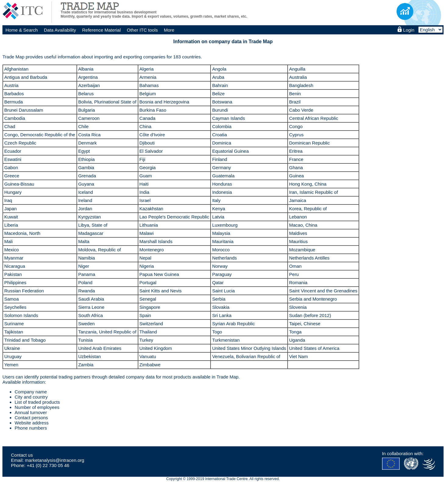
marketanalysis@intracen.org (54, 460)
